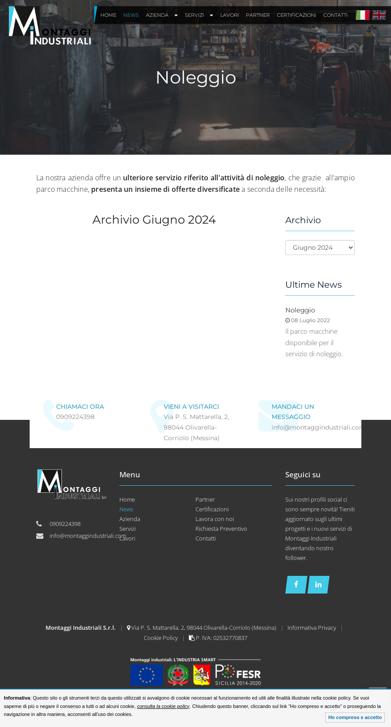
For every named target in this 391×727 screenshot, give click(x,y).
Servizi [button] (199, 15)
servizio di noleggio (313, 353)
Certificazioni (212, 509)
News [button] (131, 15)
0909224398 (75, 417)
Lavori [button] (229, 15)
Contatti (206, 538)
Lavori (127, 538)
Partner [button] (258, 15)
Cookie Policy (161, 638)
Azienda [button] (162, 15)
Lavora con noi (215, 519)
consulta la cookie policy (163, 706)
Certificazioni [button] (296, 15)
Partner (205, 499)
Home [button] (108, 15)
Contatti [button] (335, 15)
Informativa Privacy (312, 628)
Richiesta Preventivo (221, 529)
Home (127, 499)
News (126, 509)
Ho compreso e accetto (355, 717)
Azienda (129, 519)
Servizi (127, 529)
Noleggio (300, 310)
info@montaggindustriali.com (319, 427)
